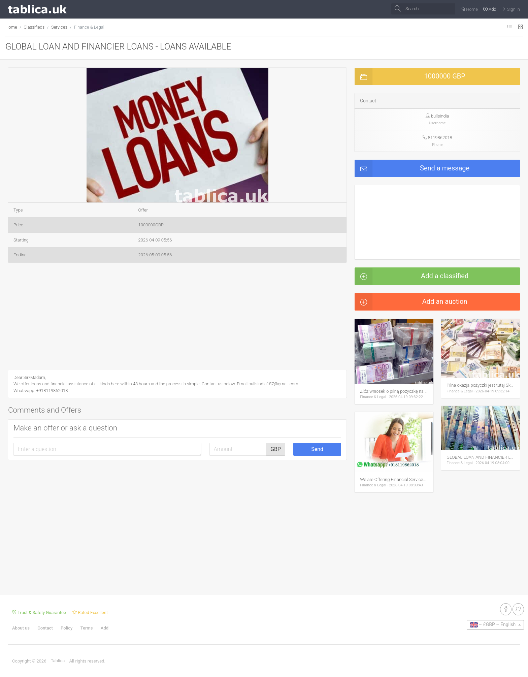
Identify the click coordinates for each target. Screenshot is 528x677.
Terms (86, 628)
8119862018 (440, 137)
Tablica (58, 660)
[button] (262, 73)
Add (104, 628)
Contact (45, 628)
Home (11, 27)
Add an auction (411, 301)
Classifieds (34, 27)
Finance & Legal (89, 27)
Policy (66, 628)
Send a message (412, 168)
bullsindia (440, 116)
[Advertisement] (177, 317)
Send (317, 449)
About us (21, 628)
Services (59, 27)
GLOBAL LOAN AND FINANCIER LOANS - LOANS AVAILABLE (118, 46)
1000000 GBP (410, 76)
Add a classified (411, 276)
